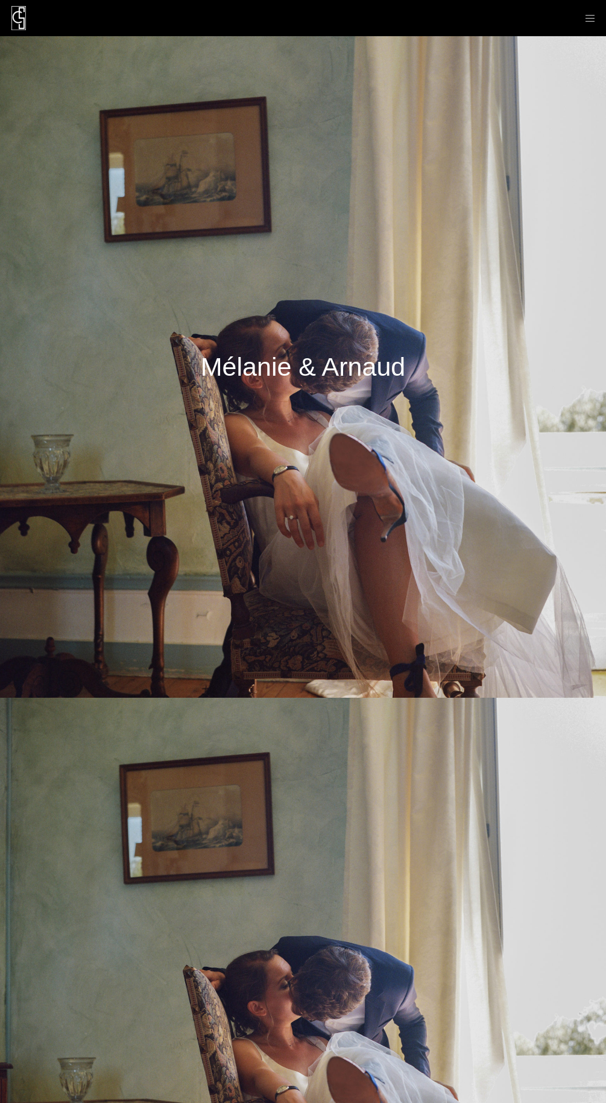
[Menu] (586, 18)
